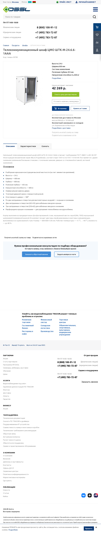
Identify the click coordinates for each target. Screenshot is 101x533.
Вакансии (6, 459)
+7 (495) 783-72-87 (46, 32)
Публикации (9, 487)
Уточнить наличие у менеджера (66, 101)
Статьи (6, 493)
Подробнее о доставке (61, 128)
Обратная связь (9, 434)
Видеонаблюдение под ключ (14, 383)
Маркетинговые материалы (14, 477)
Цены (5, 374)
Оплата (6, 396)
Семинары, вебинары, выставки (15, 368)
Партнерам (8, 355)
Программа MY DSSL (11, 365)
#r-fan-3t (6, 345)
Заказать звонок (90, 382)
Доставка (7, 393)
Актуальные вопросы (11, 437)
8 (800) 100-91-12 (47, 27)
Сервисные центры (10, 471)
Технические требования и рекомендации (19, 430)
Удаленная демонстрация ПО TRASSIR (18, 387)
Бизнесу (7, 405)
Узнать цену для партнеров (66, 94)
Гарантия (6, 399)
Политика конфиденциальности (16, 474)
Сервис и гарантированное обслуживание (19, 446)
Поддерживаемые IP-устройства (16, 424)
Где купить (7, 480)
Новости (6, 490)
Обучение (7, 371)
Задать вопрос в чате (66, 254)
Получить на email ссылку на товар (65, 132)
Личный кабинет (86, 2)
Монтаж (6, 390)
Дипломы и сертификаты (13, 462)
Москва (15, 2)
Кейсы (5, 496)
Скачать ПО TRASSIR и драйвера (16, 421)
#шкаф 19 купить (18, 345)
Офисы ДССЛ (8, 468)
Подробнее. (13, 530)
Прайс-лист (63, 2)
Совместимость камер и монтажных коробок (21, 427)
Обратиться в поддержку (13, 443)
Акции (5, 358)
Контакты (7, 465)
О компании (9, 453)
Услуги (6, 380)
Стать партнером (10, 362)
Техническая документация (14, 418)
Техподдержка (10, 415)
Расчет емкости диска (12, 440)
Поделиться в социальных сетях (64, 135)
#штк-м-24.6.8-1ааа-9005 (36, 345)
